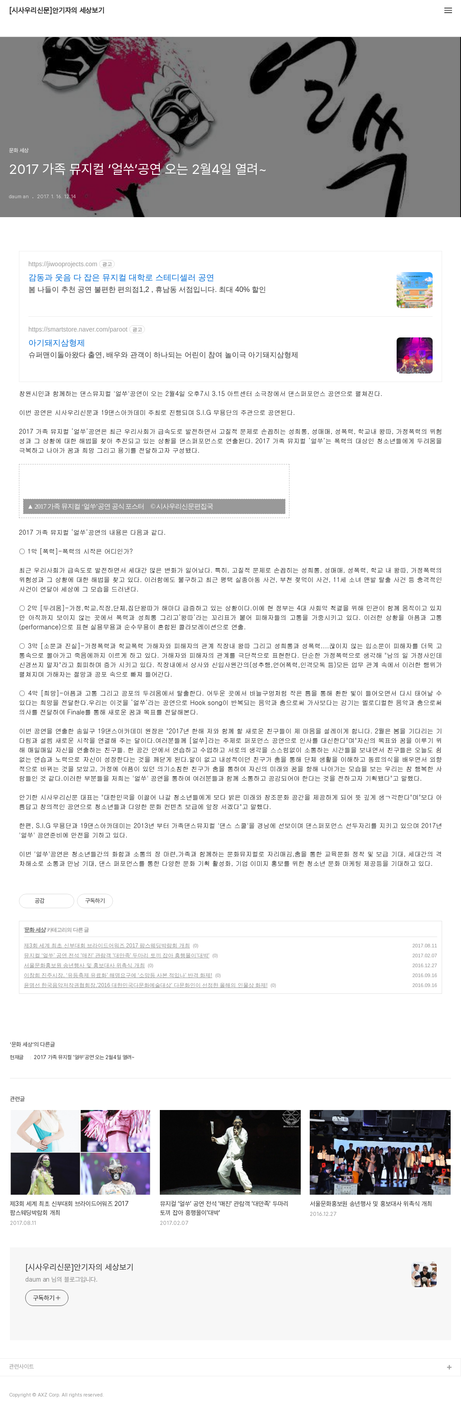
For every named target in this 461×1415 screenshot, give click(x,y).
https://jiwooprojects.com (62, 264)
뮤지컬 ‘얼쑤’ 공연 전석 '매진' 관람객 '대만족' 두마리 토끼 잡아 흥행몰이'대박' (116, 955)
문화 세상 (34, 930)
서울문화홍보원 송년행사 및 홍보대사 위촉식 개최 (84, 965)
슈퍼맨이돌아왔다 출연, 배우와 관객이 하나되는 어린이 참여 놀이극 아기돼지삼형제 (163, 355)
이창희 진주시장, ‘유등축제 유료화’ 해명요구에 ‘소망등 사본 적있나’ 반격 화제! (118, 975)
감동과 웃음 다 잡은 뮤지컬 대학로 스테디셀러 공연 (121, 277)
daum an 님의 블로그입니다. (61, 1279)
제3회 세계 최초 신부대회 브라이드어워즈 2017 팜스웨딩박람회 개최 (107, 945)
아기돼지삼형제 (56, 342)
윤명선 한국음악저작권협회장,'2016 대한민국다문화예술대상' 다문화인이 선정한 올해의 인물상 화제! (145, 985)
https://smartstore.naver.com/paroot (77, 329)
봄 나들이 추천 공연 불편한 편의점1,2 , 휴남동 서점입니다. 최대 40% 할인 (147, 289)
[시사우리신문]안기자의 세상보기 (56, 11)
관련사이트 (21, 1366)
